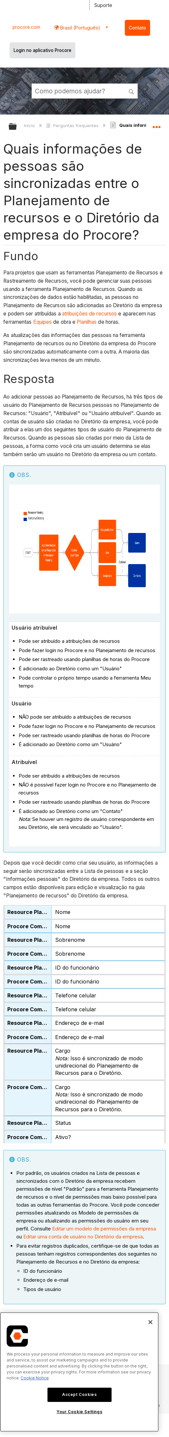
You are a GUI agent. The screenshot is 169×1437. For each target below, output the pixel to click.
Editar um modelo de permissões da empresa (104, 1228)
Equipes (42, 322)
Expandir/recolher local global (156, 124)
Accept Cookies (79, 1394)
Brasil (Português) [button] (79, 27)
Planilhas (87, 322)
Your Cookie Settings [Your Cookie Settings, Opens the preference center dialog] (79, 1411)
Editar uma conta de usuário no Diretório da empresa (83, 1236)
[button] (131, 90)
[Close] (150, 1322)
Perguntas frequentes (73, 125)
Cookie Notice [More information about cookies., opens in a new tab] (35, 1377)
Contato (137, 27)
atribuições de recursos (89, 314)
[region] (79, 1372)
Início (30, 125)
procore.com (26, 27)
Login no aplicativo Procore (42, 50)
